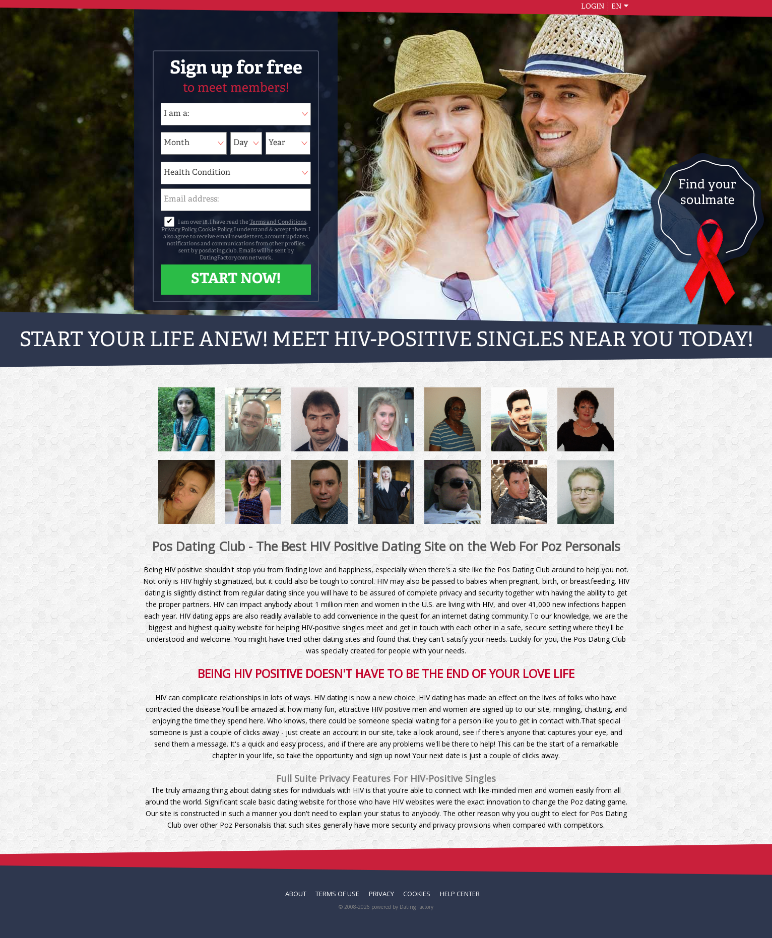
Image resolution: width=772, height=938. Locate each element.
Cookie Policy (215, 230)
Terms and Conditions (277, 222)
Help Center (460, 893)
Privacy (381, 893)
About (295, 893)
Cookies (416, 893)
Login (593, 6)
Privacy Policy (178, 230)
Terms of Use (337, 893)
